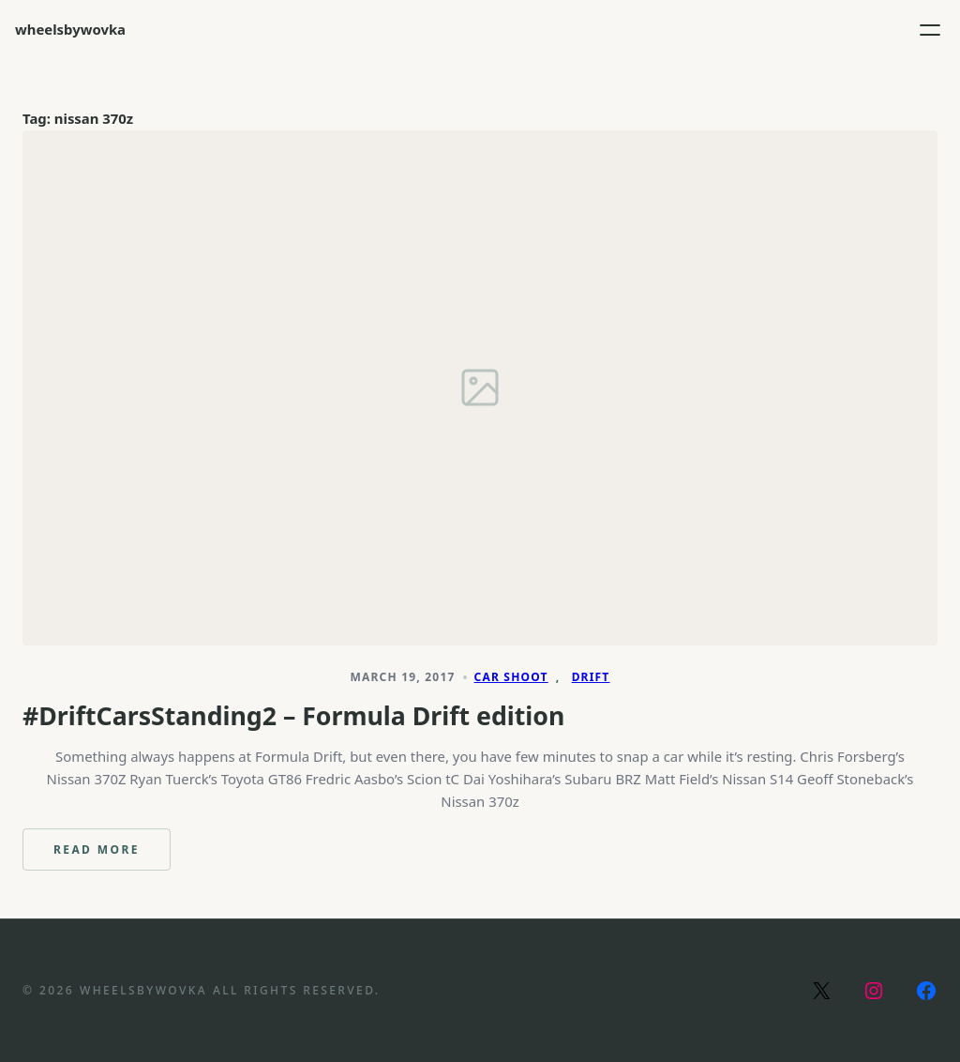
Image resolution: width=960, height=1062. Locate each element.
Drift (591, 677)
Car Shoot (511, 677)
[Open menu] (930, 30)
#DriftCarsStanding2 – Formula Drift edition (293, 716)
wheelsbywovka (70, 29)
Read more (112, 856)
